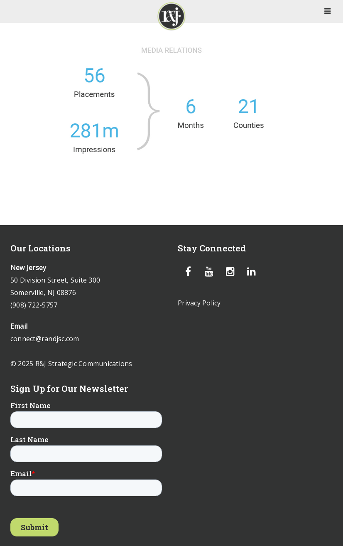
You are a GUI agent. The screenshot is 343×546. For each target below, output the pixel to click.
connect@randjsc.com (44, 338)
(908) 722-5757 (34, 305)
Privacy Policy (199, 302)
